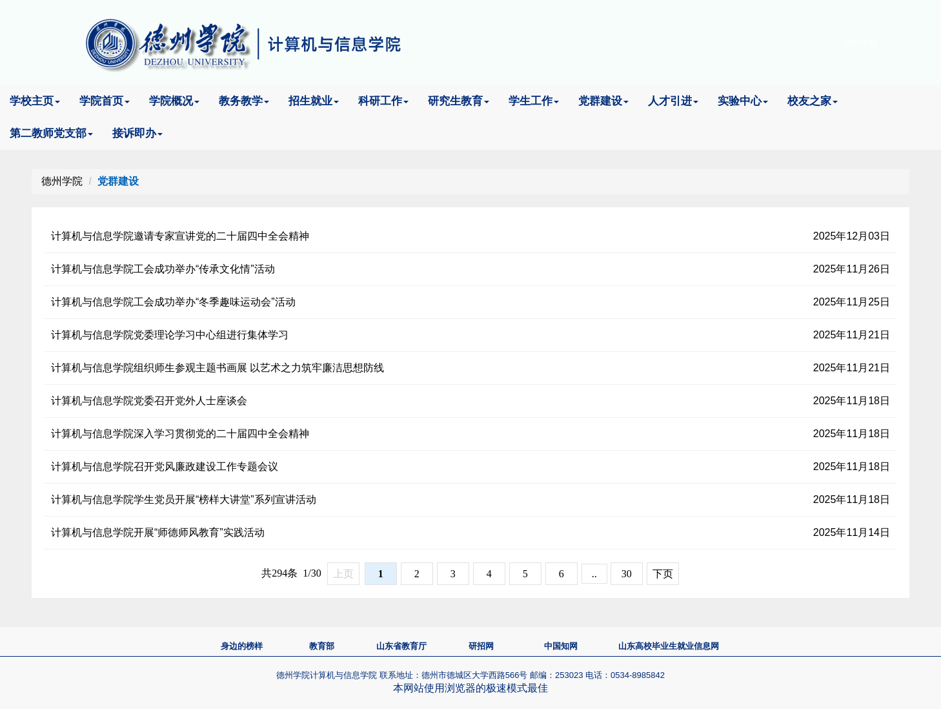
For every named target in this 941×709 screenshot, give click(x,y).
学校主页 (35, 101)
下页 (663, 573)
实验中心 (743, 101)
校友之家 (812, 101)
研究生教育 (458, 101)
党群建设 (603, 101)
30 (627, 573)
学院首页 (104, 101)
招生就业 (313, 101)
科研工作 (383, 101)
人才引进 (673, 101)
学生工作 (534, 101)
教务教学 (244, 101)
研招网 (481, 646)
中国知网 (561, 646)
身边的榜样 (242, 646)
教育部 (321, 646)
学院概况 (174, 101)
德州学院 (861, 43)
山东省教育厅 (401, 646)
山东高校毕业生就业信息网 (668, 646)
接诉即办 (137, 133)
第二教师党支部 (51, 133)
